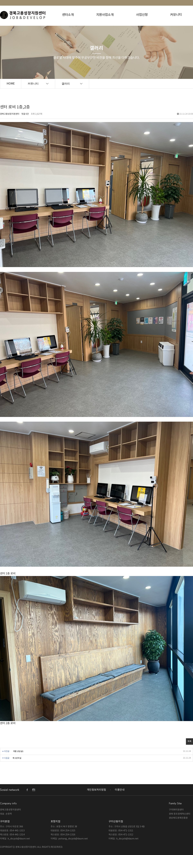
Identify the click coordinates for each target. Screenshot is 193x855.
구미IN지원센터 (176, 809)
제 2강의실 (17, 758)
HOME (11, 83)
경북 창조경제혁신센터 (179, 814)
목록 (189, 741)
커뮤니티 (176, 15)
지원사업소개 (105, 15)
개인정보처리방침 (96, 789)
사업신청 (142, 15)
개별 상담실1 (18, 751)
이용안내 (119, 789)
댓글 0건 (25, 114)
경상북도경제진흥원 (178, 818)
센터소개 (68, 15)
